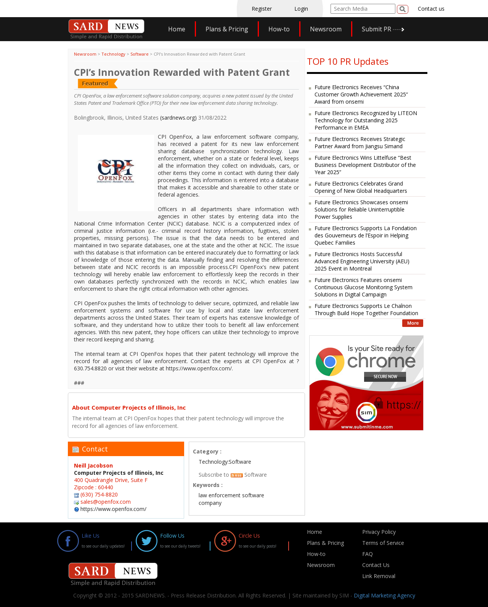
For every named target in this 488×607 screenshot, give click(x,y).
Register (262, 8)
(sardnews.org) (178, 117)
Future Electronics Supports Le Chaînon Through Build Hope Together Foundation (366, 309)
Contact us (431, 8)
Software (139, 54)
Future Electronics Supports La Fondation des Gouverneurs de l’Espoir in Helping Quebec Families (366, 235)
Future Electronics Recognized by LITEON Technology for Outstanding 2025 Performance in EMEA (366, 120)
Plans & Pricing (226, 29)
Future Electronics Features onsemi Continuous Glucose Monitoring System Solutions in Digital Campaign (364, 287)
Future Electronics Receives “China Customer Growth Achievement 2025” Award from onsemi (361, 94)
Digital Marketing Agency (384, 595)
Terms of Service (383, 542)
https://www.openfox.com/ (113, 509)
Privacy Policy (379, 531)
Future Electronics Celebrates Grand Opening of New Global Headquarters (361, 187)
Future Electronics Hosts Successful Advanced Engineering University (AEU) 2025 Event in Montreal (362, 261)
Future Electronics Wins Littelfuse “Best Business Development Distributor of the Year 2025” (365, 165)
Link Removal (378, 576)
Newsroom (326, 29)
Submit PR (376, 29)
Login (301, 8)
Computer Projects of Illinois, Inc (119, 472)
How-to (279, 29)
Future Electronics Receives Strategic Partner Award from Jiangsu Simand (360, 142)
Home (176, 29)
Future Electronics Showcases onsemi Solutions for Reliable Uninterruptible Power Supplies (361, 209)
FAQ (367, 553)
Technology (113, 54)
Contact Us (376, 565)
